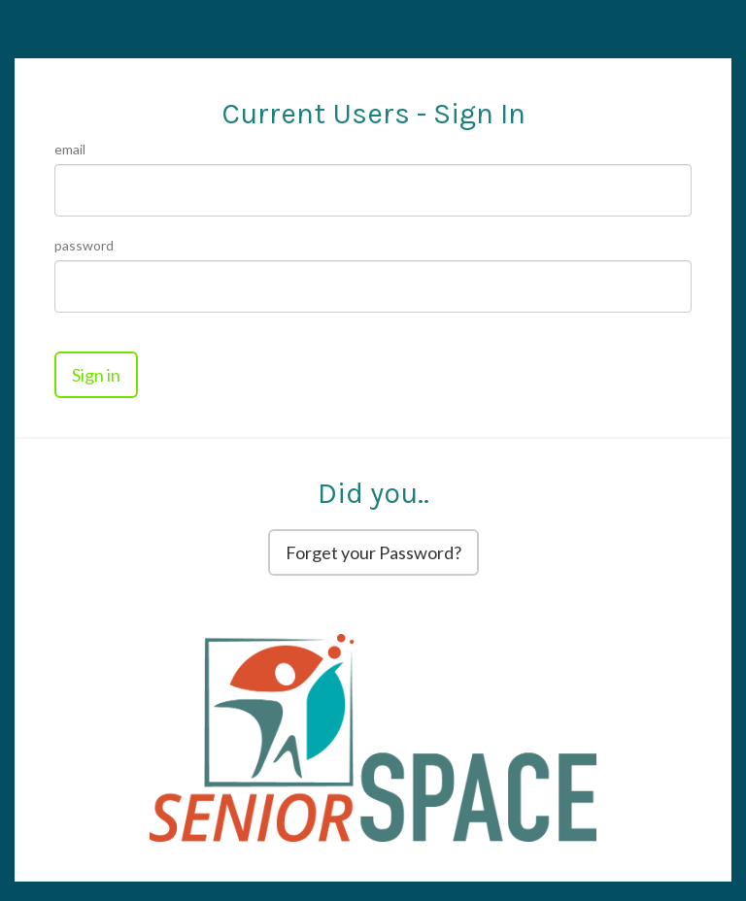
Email (69, 149)
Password (84, 245)
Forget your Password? (373, 552)
